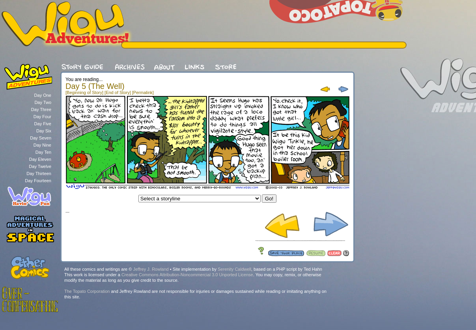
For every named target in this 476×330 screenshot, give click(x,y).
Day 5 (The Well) (95, 86)
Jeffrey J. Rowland (150, 269)
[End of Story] (118, 92)
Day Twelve (40, 166)
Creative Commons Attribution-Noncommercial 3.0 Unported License (187, 274)
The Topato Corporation (87, 291)
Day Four (42, 116)
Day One (42, 95)
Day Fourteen (38, 180)
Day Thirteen (38, 173)
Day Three (41, 109)
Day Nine (42, 145)
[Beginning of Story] (84, 92)
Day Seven (40, 138)
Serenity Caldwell (234, 269)
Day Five (42, 123)
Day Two (42, 102)
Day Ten (43, 152)
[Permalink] (143, 92)
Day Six (43, 130)
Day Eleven (40, 159)
